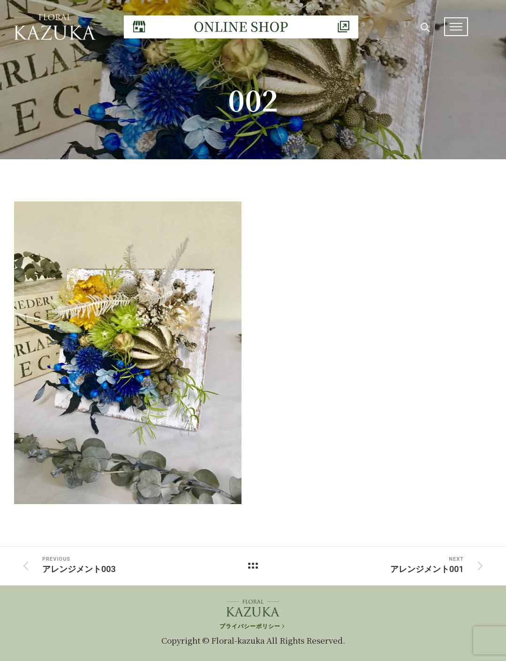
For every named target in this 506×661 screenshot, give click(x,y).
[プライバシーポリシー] (253, 626)
